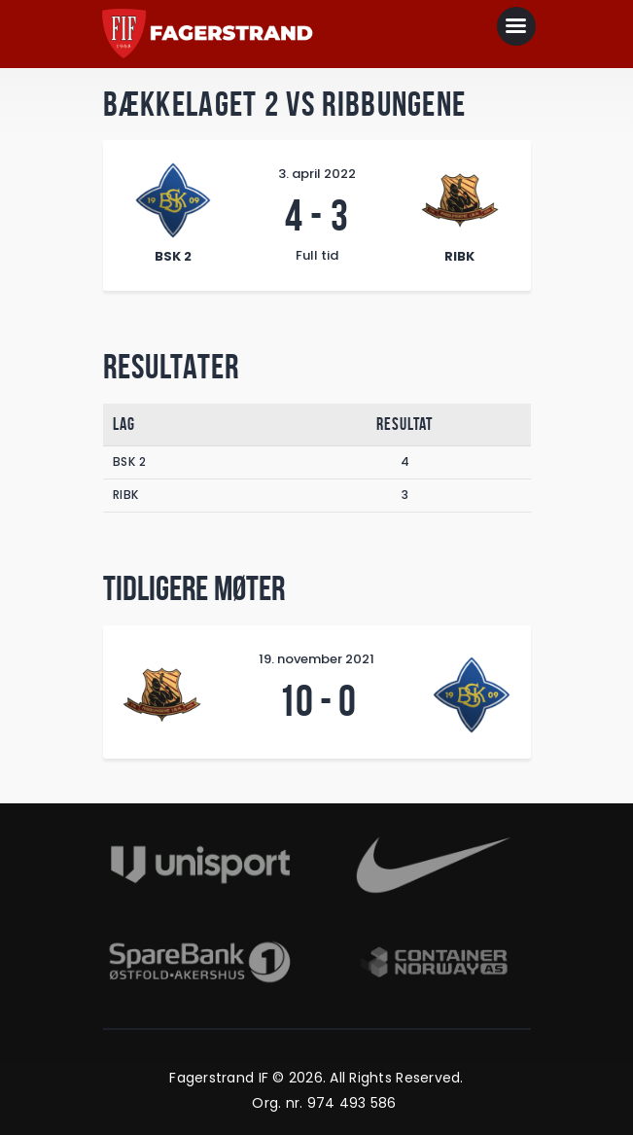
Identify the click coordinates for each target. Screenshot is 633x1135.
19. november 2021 (316, 659)
